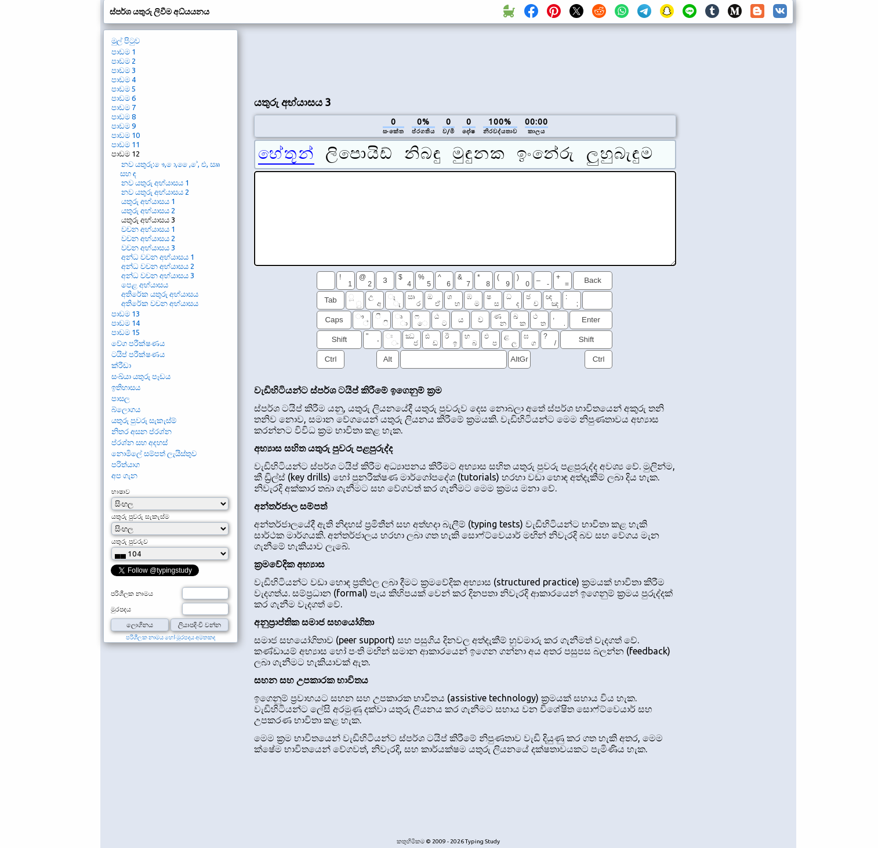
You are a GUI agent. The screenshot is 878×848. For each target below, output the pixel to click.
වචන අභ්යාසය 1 (148, 229)
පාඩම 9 (123, 126)
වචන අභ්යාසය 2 (148, 238)
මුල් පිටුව (125, 41)
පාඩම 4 (123, 79)
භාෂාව (120, 491)
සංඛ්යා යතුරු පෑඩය (140, 376)
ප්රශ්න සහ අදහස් (139, 442)
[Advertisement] (465, 58)
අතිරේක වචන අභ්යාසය (159, 303)
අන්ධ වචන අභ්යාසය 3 (157, 275)
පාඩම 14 (125, 323)
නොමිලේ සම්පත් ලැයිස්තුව (154, 453)
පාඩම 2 (123, 61)
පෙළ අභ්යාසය (144, 285)
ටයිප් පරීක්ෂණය (138, 354)
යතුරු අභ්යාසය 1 (148, 201)
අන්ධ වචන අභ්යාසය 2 (157, 266)
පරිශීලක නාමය (132, 593)
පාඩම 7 (123, 107)
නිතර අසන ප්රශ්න (141, 431)
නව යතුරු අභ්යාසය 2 (155, 192)
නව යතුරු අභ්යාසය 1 (155, 183)
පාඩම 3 (123, 70)
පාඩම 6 (123, 98)
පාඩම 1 (123, 52)
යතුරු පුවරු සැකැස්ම (140, 516)
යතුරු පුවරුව (129, 541)
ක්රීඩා (121, 365)
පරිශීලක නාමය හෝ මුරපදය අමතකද (170, 637)
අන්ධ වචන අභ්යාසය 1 (157, 257)
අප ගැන (124, 475)
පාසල (120, 398)
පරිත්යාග (125, 464)
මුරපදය (121, 609)
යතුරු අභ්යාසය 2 (148, 210)
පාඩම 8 (123, 116)
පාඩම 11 (125, 144)
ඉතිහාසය (125, 387)
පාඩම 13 (125, 314)
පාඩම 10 (125, 135)
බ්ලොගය (125, 409)
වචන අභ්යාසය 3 (148, 247)
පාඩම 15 (125, 332)
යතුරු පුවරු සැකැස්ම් (143, 420)
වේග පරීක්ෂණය (138, 343)
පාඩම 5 (123, 89)
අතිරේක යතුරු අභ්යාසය (159, 294)
